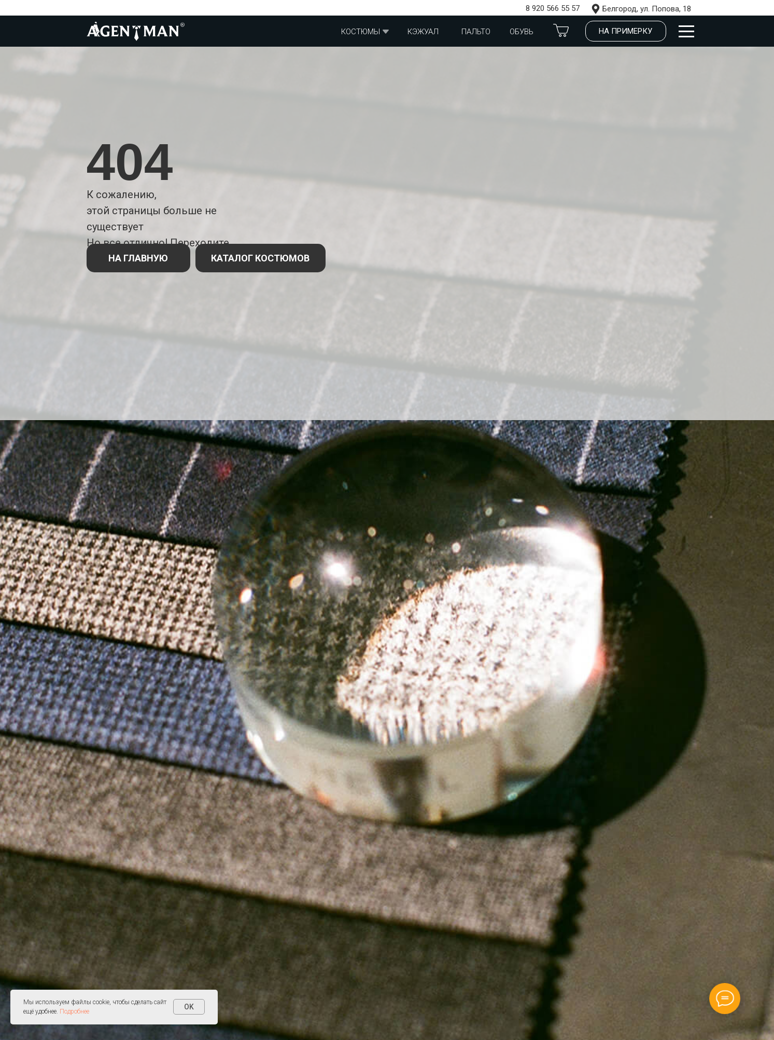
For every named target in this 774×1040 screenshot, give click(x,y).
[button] (625, 31)
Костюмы (360, 31)
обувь (521, 31)
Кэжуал (423, 31)
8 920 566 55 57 (553, 8)
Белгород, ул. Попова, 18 (646, 8)
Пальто (475, 31)
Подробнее (74, 1011)
